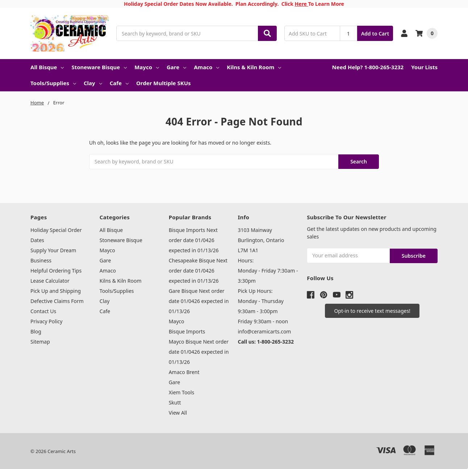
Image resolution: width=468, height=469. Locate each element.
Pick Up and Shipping (55, 290)
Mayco (146, 67)
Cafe (119, 83)
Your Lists (424, 67)
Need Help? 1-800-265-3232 (368, 67)
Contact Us (43, 310)
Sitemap (40, 340)
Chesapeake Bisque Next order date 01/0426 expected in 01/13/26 (198, 269)
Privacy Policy (46, 320)
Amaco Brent (184, 371)
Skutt (175, 401)
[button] (372, 309)
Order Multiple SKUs (163, 83)
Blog (35, 330)
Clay (93, 83)
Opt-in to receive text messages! (372, 309)
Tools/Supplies (53, 83)
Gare (176, 67)
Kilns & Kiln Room (254, 67)
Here (301, 3)
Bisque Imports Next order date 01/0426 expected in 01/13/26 (194, 239)
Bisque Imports (187, 330)
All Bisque (47, 67)
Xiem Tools (182, 391)
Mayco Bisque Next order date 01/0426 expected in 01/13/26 (199, 351)
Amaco (206, 67)
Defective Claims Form (57, 300)
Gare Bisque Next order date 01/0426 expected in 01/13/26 (199, 300)
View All (178, 411)
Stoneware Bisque (99, 67)
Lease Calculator (50, 280)
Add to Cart (375, 33)
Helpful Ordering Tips (56, 269)
